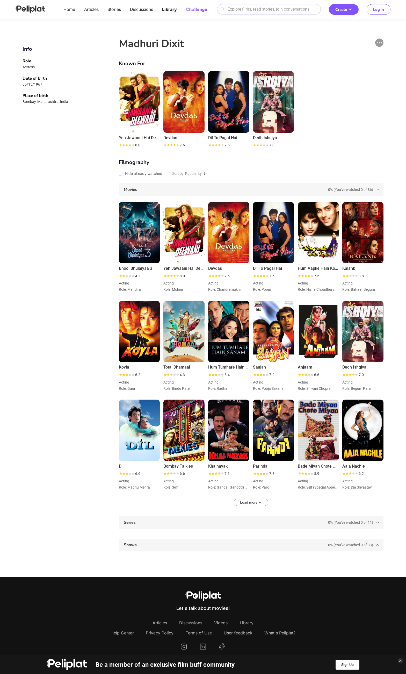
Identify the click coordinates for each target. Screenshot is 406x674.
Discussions (141, 9)
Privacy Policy (159, 633)
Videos (221, 623)
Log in (378, 9)
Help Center (122, 633)
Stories (114, 9)
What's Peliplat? (279, 633)
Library (169, 9)
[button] (379, 43)
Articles (91, 9)
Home (69, 9)
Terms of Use (199, 633)
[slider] (126, 145)
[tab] (251, 189)
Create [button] (343, 9)
